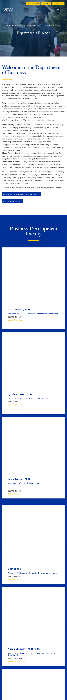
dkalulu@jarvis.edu (15, 359)
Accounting (14, 543)
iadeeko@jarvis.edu (15, 265)
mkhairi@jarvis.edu (15, 414)
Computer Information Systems (24, 571)
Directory (38, 650)
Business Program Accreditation (20, 194)
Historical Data (11, 201)
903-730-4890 (8, 646)
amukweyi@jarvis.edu (16, 388)
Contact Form (8, 650)
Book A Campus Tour (43, 660)
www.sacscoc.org (41, 683)
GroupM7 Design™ (41, 695)
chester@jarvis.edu (15, 295)
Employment (7, 657)
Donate (46, 3)
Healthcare (14, 564)
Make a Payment (41, 657)
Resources (58, 3)
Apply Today (33, 3)
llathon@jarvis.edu (15, 330)
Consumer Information (11, 660)
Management (14, 557)
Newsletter (7, 653)
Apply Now (39, 646)
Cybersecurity (15, 550)
